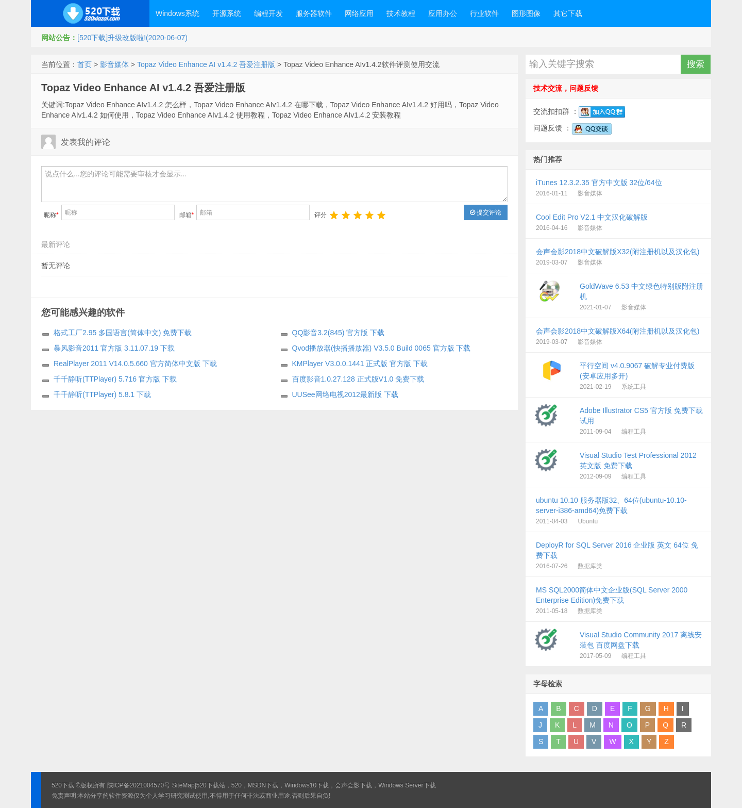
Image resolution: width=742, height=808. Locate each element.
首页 (84, 64)
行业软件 (484, 13)
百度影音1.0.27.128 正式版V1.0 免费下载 (358, 379)
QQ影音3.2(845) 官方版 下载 (338, 332)
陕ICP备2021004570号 (139, 785)
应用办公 (442, 13)
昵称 (51, 215)
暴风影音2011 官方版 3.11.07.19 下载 (114, 348)
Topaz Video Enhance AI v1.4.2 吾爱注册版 (206, 64)
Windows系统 (177, 13)
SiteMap (183, 785)
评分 (320, 215)
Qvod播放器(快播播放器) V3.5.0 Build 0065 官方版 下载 (381, 348)
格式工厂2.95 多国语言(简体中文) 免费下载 (123, 332)
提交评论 (485, 212)
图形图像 (526, 13)
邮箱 (186, 215)
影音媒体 (114, 64)
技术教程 (400, 13)
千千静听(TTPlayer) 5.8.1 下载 (102, 394)
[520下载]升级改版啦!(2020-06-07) (132, 38)
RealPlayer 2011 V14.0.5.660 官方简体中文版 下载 (135, 363)
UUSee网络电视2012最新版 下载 (345, 394)
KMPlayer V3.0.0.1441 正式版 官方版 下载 (360, 363)
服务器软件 (314, 13)
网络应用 (359, 13)
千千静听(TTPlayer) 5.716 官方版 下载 (115, 379)
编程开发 (268, 13)
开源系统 (226, 13)
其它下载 (567, 13)
